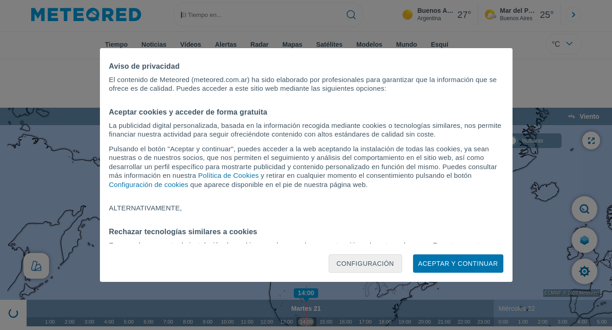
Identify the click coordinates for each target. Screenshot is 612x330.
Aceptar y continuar (458, 263)
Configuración (365, 263)
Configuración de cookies (148, 184)
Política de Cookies (228, 175)
